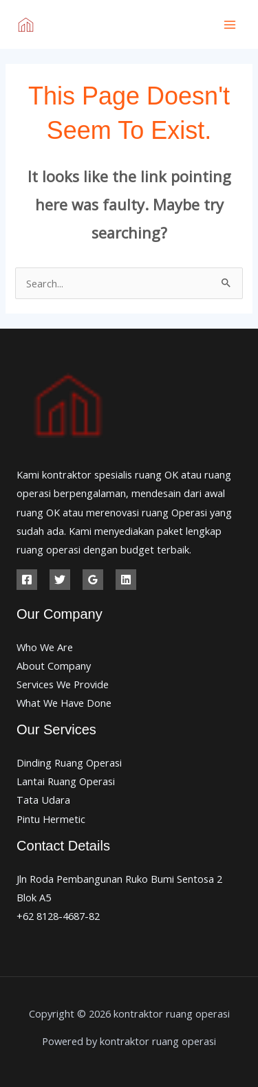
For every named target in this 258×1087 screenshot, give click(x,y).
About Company (54, 665)
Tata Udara (43, 799)
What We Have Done (64, 703)
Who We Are (45, 647)
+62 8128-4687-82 (58, 916)
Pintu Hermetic (51, 819)
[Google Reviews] (93, 579)
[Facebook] (27, 579)
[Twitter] (60, 579)
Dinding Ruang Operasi (69, 762)
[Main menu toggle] (229, 24)
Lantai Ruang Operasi (66, 781)
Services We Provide (63, 684)
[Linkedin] (126, 579)
